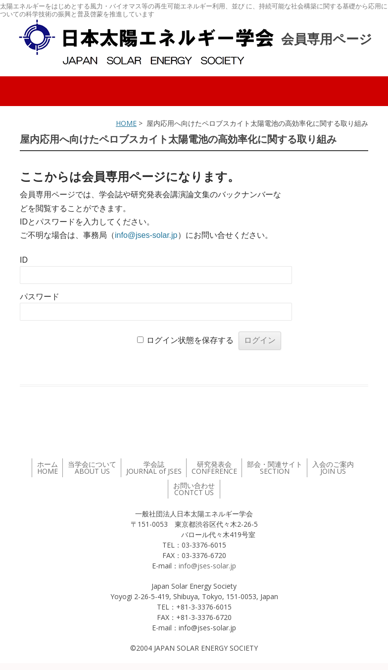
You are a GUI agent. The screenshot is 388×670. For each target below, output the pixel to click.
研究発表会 (214, 467)
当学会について (92, 467)
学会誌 (154, 467)
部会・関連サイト (274, 467)
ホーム (47, 467)
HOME (126, 123)
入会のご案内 (333, 467)
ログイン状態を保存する (190, 340)
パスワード (39, 296)
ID (24, 260)
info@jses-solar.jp (146, 235)
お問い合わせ (194, 489)
